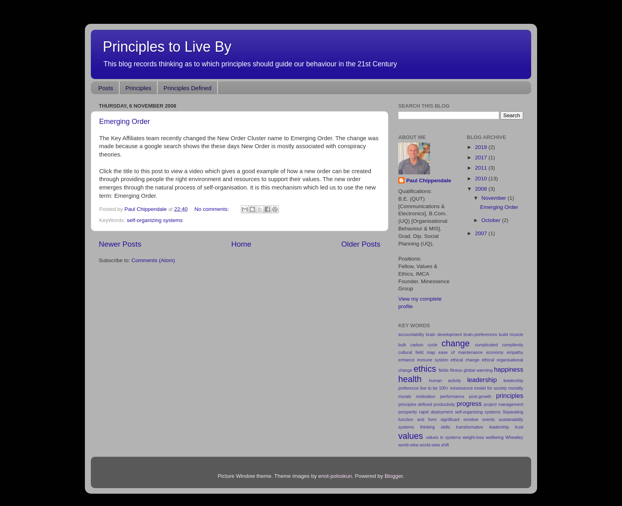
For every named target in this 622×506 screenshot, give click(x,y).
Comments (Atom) (153, 260)
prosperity (407, 411)
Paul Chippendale (428, 180)
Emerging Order (124, 122)
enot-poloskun (335, 476)
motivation (425, 396)
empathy (515, 352)
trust (519, 427)
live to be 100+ (434, 388)
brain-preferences (480, 334)
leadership (482, 379)
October (492, 220)
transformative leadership (482, 427)
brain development (444, 334)
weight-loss (473, 437)
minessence (461, 388)
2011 (481, 168)
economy (494, 352)
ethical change (465, 359)
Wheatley (514, 437)
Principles (138, 88)
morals (404, 396)
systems (406, 427)
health (410, 379)
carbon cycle (423, 344)
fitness (456, 370)
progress (469, 403)
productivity (444, 404)
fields (444, 370)
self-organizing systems (155, 220)
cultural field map (416, 352)
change (456, 343)
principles (509, 395)
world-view (408, 444)
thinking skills (435, 427)
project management (503, 404)
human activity (445, 380)
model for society (490, 388)
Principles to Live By (167, 47)
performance (452, 396)
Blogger (394, 476)
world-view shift (434, 444)
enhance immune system (423, 359)
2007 (481, 233)
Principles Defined (187, 88)
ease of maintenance (460, 352)
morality (515, 388)
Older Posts (360, 244)
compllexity (512, 344)
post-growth (480, 396)
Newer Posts (120, 244)
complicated (486, 344)
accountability (411, 334)
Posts (105, 88)
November (495, 198)
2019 (481, 147)
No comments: (212, 209)
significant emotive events (467, 419)
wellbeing (495, 437)
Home (241, 244)
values (410, 436)
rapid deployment (436, 411)
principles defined (415, 404)
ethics (425, 369)
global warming (478, 370)
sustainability (511, 419)
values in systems (443, 437)
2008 (481, 189)
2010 (481, 179)
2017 (481, 157)
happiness (508, 369)
